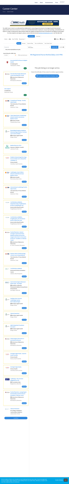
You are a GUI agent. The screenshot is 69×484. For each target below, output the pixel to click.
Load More (16, 418)
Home (36, 2)
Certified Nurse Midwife (16, 268)
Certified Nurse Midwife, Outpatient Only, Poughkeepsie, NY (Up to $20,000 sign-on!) (18, 203)
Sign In (62, 39)
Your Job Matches (39, 43)
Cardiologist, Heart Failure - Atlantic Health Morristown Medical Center (17, 173)
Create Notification (23, 55)
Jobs (9, 39)
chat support (7, 88)
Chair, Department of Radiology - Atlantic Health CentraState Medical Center (18, 117)
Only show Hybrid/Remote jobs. (13, 49)
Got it (65, 480)
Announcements (49, 2)
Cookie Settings (59, 480)
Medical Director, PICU (15, 145)
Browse (23, 43)
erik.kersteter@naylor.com (45, 33)
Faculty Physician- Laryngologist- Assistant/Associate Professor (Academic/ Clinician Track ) (18, 393)
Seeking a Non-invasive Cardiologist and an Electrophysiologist (16, 300)
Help (56, 39)
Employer (38, 36)
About (41, 2)
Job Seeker (31, 36)
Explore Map (30, 43)
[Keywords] (15, 47)
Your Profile (15, 39)
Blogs (56, 2)
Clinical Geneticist (14, 313)
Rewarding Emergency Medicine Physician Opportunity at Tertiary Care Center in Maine (18, 132)
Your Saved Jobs (48, 43)
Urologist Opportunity (15, 367)
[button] (61, 47)
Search (18, 43)
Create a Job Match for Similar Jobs (47, 76)
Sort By (5, 55)
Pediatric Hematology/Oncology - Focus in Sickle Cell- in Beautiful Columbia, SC (18, 158)
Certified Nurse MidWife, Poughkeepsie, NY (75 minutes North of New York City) (17, 218)
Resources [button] (21, 39)
